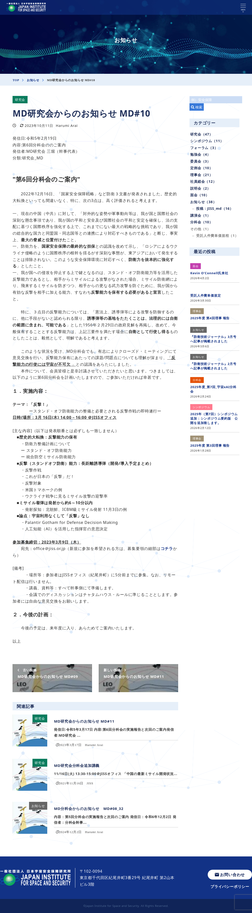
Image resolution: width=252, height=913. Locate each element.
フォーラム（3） (204, 147)
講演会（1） (200, 215)
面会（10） (199, 195)
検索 (196, 107)
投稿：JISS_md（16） (214, 208)
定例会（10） (201, 168)
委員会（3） (200, 161)
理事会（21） (201, 174)
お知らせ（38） (203, 201)
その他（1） (200, 229)
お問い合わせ (230, 874)
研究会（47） (201, 134)
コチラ (167, 548)
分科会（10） (201, 222)
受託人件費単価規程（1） (217, 235)
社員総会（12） (203, 181)
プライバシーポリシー (229, 886)
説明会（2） (200, 188)
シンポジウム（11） (207, 140)
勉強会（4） (200, 154)
